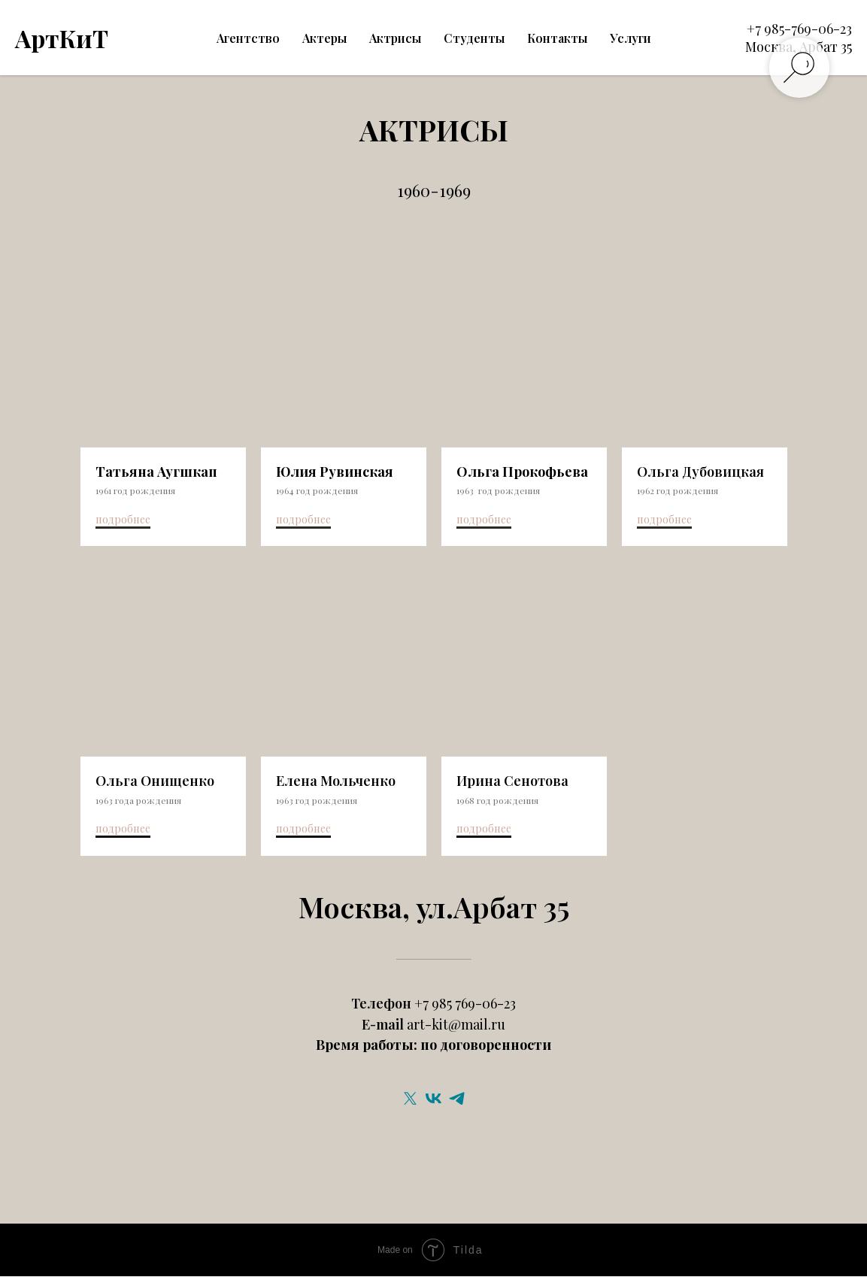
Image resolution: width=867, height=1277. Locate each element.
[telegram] (456, 1099)
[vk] (433, 1099)
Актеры (324, 38)
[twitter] (410, 1099)
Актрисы (395, 38)
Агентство (248, 38)
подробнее (122, 519)
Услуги (630, 38)
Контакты (557, 38)
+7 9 (759, 29)
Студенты (474, 38)
